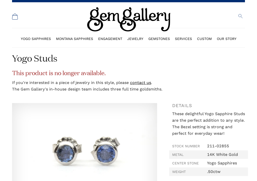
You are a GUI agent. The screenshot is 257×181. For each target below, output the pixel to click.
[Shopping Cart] (15, 16)
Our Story (226, 39)
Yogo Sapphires (36, 39)
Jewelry (135, 39)
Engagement (110, 39)
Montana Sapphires (74, 39)
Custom (204, 39)
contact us (140, 82)
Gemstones (159, 39)
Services (183, 39)
